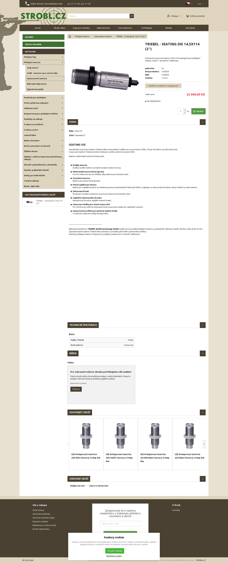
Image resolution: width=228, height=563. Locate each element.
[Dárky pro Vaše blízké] (62, 175)
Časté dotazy (38, 510)
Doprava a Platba (81, 28)
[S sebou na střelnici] (62, 124)
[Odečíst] (184, 113)
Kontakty (190, 28)
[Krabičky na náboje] (62, 119)
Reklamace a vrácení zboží (44, 525)
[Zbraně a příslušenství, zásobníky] (62, 164)
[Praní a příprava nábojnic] (62, 103)
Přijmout (76, 389)
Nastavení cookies (78, 383)
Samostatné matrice (98, 486)
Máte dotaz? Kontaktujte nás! (47, 3)
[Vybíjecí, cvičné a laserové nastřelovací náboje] (62, 158)
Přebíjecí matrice (77, 486)
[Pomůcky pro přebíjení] (62, 97)
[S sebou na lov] (62, 130)
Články (168, 28)
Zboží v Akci (59, 28)
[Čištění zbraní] (62, 151)
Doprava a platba (40, 521)
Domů (38, 28)
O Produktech (125, 28)
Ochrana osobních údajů (43, 517)
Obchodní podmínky (41, 514)
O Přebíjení (146, 28)
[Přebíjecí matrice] (62, 62)
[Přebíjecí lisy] (62, 57)
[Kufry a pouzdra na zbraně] (62, 146)
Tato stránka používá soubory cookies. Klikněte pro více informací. (117, 560)
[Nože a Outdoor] (62, 140)
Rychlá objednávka (41, 529)
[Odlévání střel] (62, 108)
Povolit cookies (114, 550)
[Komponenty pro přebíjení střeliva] (62, 113)
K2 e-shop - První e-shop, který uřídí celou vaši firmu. (171, 560)
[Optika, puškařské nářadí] (62, 170)
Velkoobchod (103, 28)
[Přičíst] (184, 110)
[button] (68, 444)
